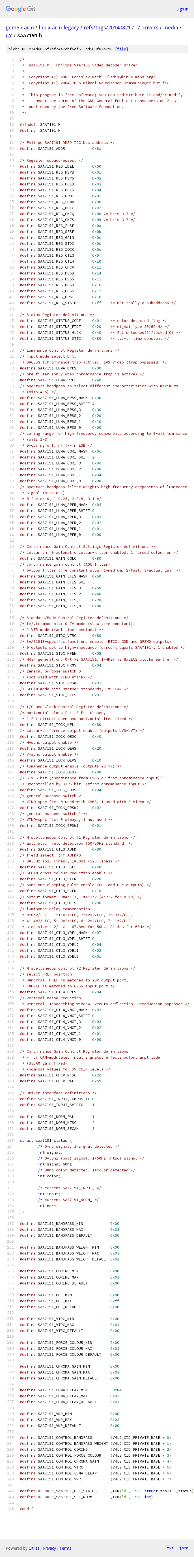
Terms (65, 1548)
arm (29, 27)
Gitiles (34, 1548)
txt (170, 1547)
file (121, 49)
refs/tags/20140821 (107, 27)
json (183, 1547)
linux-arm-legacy (59, 27)
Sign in (182, 9)
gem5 (12, 27)
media (170, 27)
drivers (149, 27)
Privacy (49, 1548)
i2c (9, 35)
